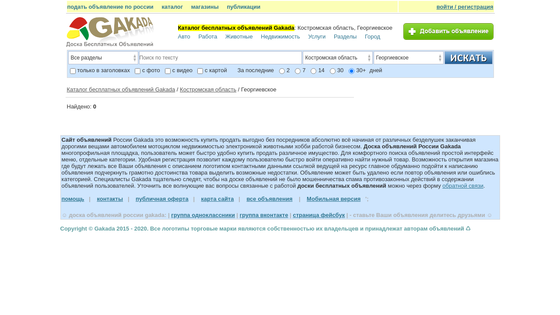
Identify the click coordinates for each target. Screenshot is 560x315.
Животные (239, 36)
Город (372, 36)
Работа (207, 36)
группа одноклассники (203, 215)
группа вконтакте (264, 215)
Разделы (345, 36)
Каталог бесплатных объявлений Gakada (121, 89)
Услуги (317, 36)
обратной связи (462, 185)
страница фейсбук (319, 215)
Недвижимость (280, 36)
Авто (184, 36)
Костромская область (208, 89)
